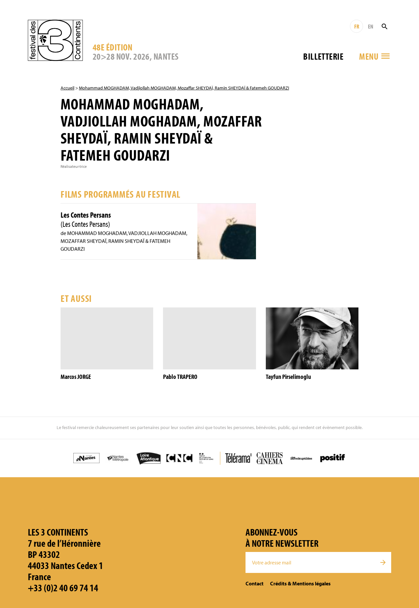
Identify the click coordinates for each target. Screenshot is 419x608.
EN (370, 26)
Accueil (67, 88)
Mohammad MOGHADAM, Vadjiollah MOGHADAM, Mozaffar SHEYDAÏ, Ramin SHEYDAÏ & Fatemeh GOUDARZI (184, 88)
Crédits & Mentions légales (300, 583)
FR (356, 26)
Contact (255, 583)
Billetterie (323, 56)
